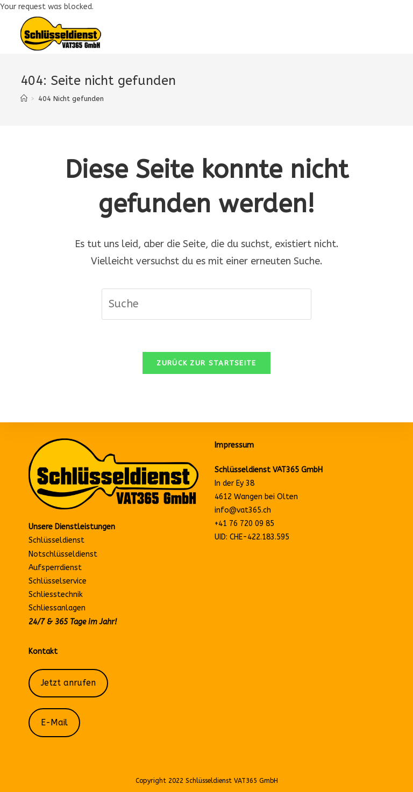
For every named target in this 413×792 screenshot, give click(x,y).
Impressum (234, 445)
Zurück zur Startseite (206, 363)
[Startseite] (23, 99)
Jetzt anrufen (68, 683)
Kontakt (43, 651)
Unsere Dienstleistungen (72, 526)
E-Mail (54, 723)
